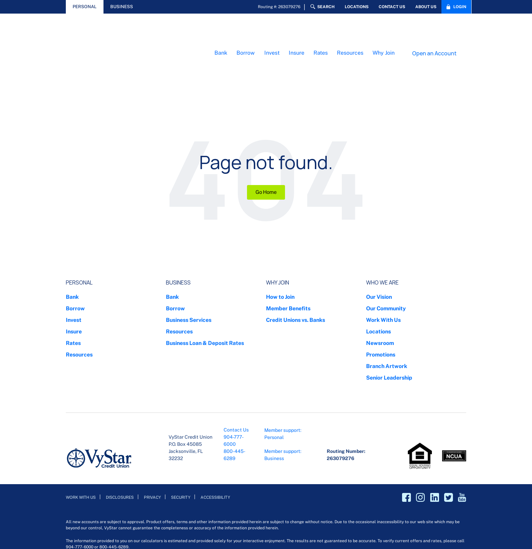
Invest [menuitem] (73, 273)
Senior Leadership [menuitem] (389, 331)
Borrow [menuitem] (75, 262)
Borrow (245, 29)
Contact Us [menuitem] (392, 6)
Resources (350, 29)
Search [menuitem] (326, 6)
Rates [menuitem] (73, 296)
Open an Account (434, 30)
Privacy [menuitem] (152, 451)
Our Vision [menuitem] (379, 250)
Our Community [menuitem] (386, 262)
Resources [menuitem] (79, 308)
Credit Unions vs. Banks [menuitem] (295, 273)
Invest (272, 29)
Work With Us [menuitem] (383, 273)
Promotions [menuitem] (380, 308)
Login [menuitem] (459, 6)
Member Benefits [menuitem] (288, 262)
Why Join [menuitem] (277, 236)
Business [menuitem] (178, 236)
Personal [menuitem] (79, 236)
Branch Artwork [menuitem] (386, 319)
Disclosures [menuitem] (120, 451)
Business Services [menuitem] (188, 273)
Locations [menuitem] (356, 6)
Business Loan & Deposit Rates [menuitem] (205, 296)
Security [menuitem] (180, 451)
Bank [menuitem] (72, 250)
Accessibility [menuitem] (215, 451)
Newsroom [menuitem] (380, 296)
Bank (220, 29)
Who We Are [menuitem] (382, 236)
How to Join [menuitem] (280, 250)
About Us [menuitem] (425, 6)
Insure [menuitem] (74, 285)
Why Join (384, 29)
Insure (296, 29)
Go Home (266, 146)
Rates (321, 29)
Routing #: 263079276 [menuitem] (279, 6)
